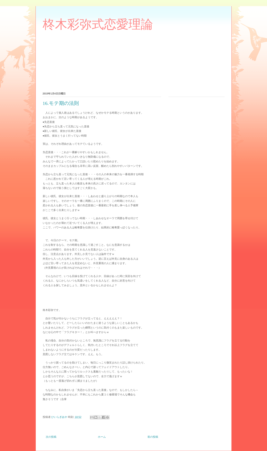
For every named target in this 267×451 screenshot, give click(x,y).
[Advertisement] (142, 60)
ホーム (102, 436)
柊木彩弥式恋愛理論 (98, 24)
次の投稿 (51, 436)
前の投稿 (152, 436)
